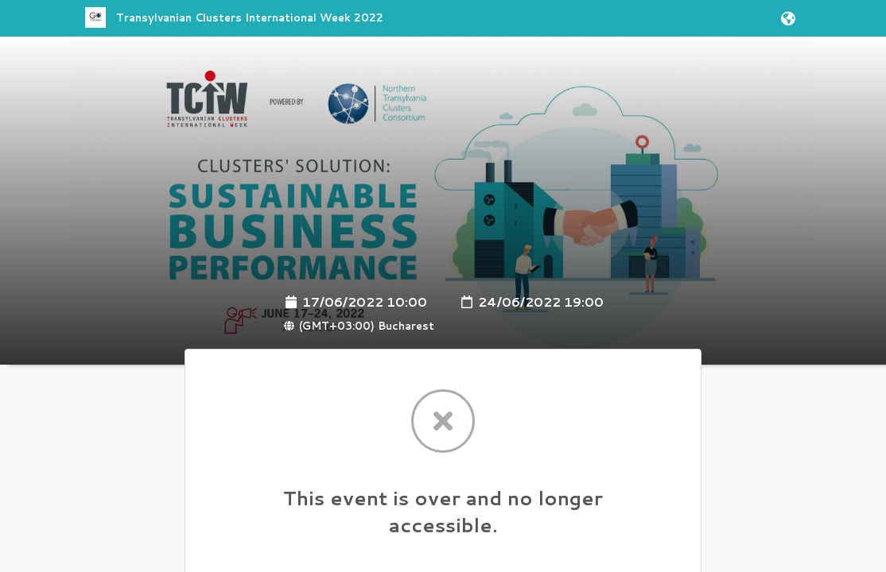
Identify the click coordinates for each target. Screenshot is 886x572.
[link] (234, 24)
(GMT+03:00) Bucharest (358, 326)
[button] (785, 18)
